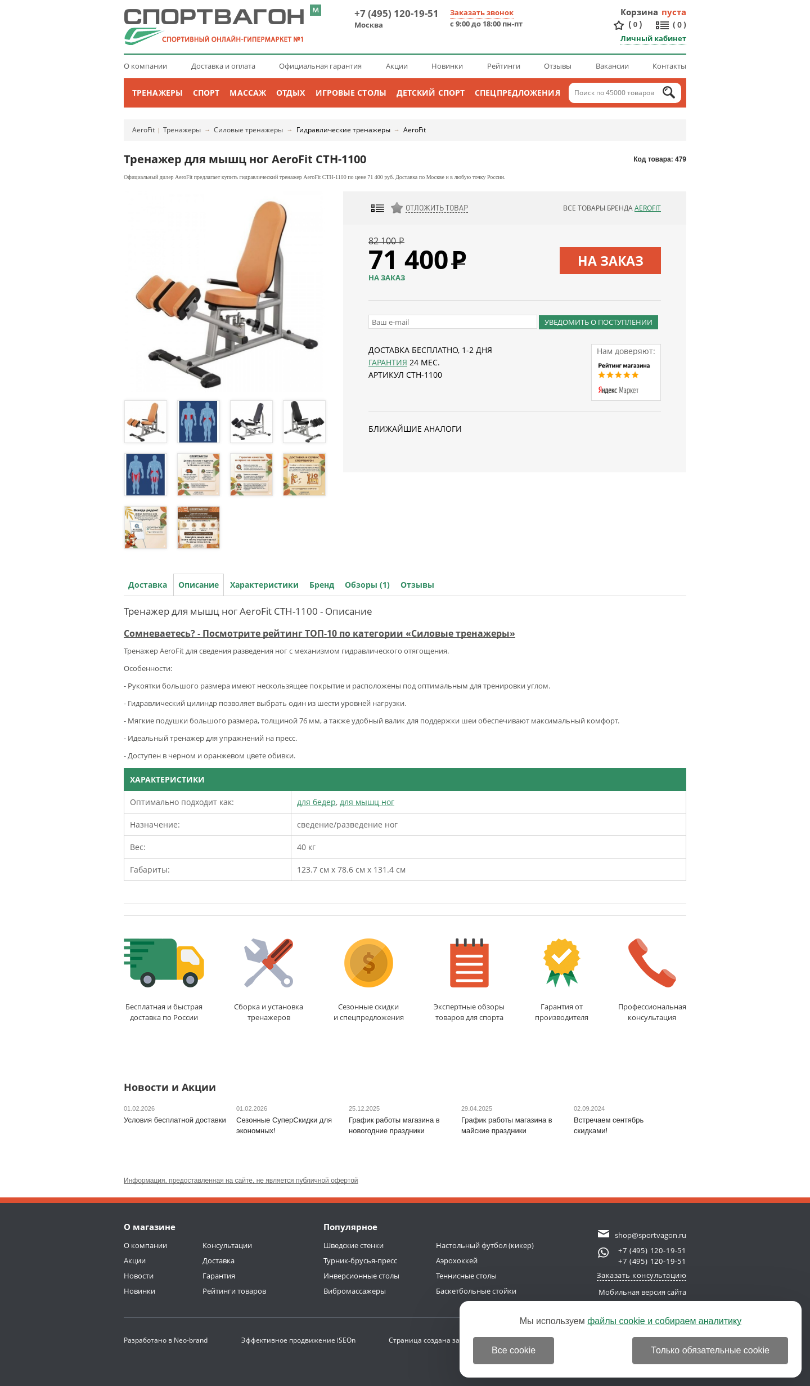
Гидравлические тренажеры (343, 130)
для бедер (316, 802)
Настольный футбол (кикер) (485, 1245)
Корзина (639, 11)
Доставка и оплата (223, 66)
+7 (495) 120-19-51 (396, 13)
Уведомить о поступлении (598, 322)
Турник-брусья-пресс (360, 1260)
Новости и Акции (170, 1088)
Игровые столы (351, 92)
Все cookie (514, 1350)
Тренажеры (157, 92)
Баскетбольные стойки (476, 1291)
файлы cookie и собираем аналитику (664, 1321)
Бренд (321, 584)
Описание (198, 584)
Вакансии (612, 66)
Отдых (290, 92)
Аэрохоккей (457, 1260)
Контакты (669, 66)
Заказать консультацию (642, 1275)
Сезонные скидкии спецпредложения (369, 980)
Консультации (227, 1245)
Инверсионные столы (361, 1276)
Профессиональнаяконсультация (652, 980)
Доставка (147, 584)
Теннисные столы (466, 1276)
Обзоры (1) (367, 584)
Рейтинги (503, 66)
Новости (139, 1276)
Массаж (248, 92)
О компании (145, 66)
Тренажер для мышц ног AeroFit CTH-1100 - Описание (248, 611)
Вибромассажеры (354, 1291)
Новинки (447, 66)
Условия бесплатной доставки (175, 1120)
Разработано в (166, 1340)
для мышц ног (367, 802)
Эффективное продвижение (298, 1340)
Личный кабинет (653, 38)
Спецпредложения (517, 92)
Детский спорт (431, 92)
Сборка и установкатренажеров (268, 980)
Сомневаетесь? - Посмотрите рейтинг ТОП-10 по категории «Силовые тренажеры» (319, 633)
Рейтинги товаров (234, 1291)
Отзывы (558, 66)
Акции (397, 66)
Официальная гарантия (320, 66)
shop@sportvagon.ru (650, 1235)
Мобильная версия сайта (642, 1292)
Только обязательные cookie (710, 1350)
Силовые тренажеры (248, 130)
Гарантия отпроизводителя (561, 980)
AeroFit (143, 130)
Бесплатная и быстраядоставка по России (164, 980)
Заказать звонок (482, 12)
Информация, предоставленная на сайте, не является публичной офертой (241, 1180)
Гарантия (387, 362)
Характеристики (264, 584)
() (635, 24)
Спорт (206, 92)
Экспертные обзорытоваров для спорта (469, 980)
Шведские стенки (353, 1245)
